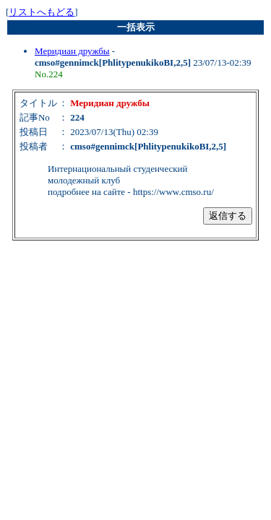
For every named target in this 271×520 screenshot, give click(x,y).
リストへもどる (41, 11)
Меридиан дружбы (72, 51)
